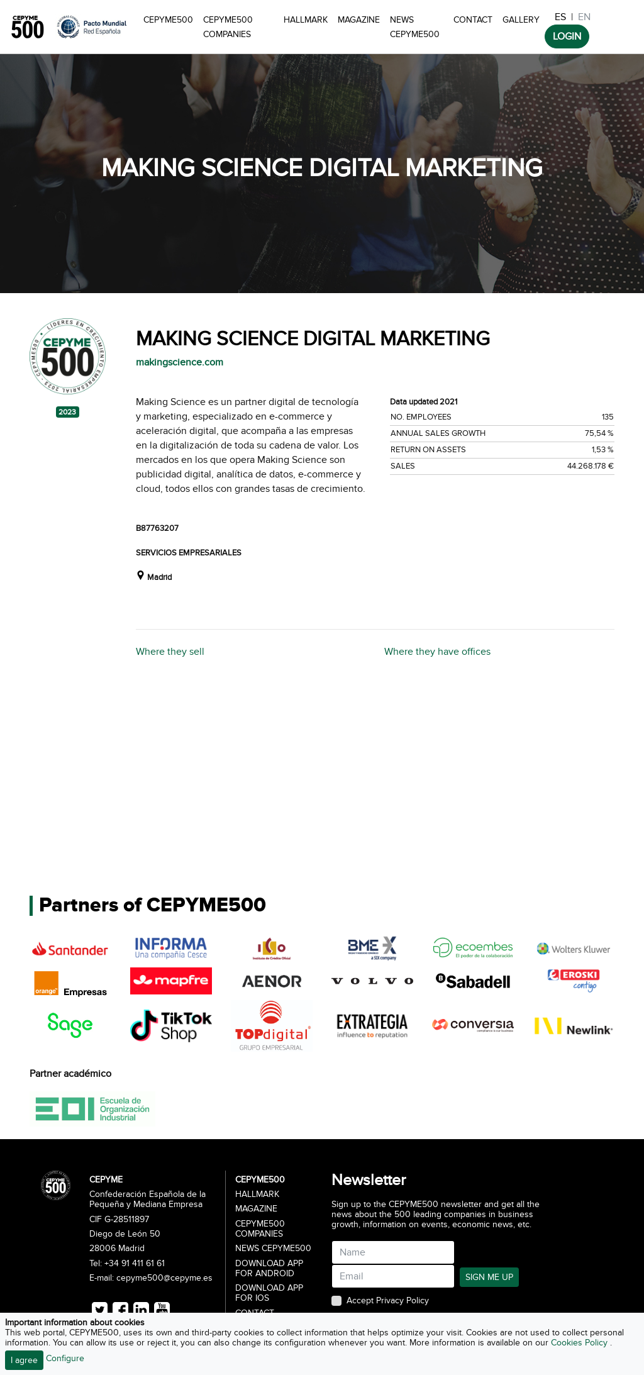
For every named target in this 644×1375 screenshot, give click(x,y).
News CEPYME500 (415, 27)
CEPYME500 (168, 19)
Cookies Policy (580, 1342)
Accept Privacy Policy (388, 1301)
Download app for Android (269, 1269)
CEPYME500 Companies (228, 27)
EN (584, 17)
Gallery (521, 19)
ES (560, 17)
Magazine (359, 19)
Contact (472, 19)
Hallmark (306, 19)
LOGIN (567, 36)
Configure (65, 1358)
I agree (24, 1360)
